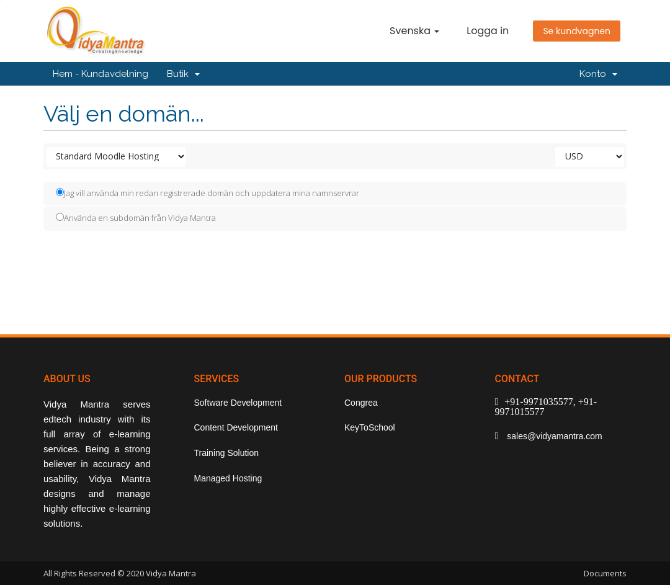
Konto (598, 73)
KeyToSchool (369, 427)
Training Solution (226, 453)
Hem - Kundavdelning (100, 73)
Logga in (488, 31)
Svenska (414, 31)
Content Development (236, 427)
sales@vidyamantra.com (553, 436)
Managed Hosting (228, 478)
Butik (183, 73)
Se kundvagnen (576, 31)
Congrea (361, 403)
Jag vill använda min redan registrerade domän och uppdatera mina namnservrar (207, 193)
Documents (605, 573)
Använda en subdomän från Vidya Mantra (136, 217)
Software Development (238, 403)
